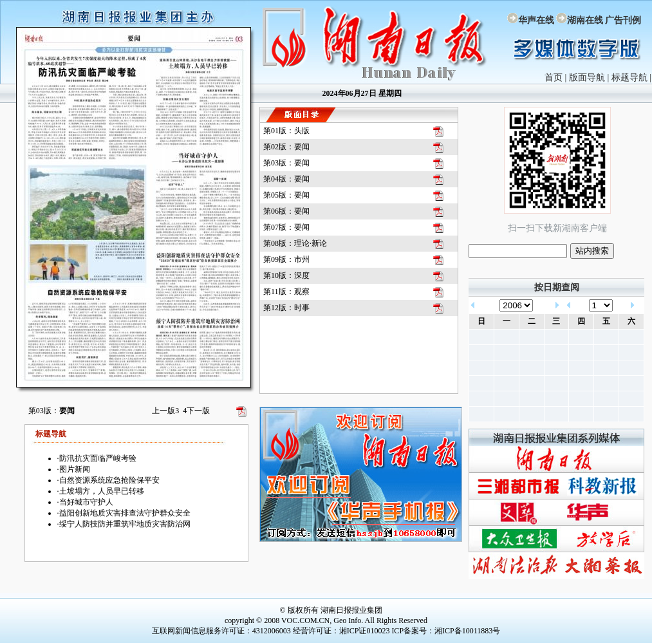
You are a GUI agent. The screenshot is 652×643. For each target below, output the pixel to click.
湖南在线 (585, 20)
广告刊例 (623, 20)
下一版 (196, 410)
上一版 (165, 410)
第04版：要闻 (286, 178)
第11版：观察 (286, 291)
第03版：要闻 (286, 162)
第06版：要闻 (286, 211)
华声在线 (536, 20)
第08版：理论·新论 (295, 243)
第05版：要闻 (286, 195)
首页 (554, 77)
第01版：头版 (286, 130)
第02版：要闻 (286, 146)
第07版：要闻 (286, 227)
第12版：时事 (286, 307)
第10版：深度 (286, 275)
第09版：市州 (286, 259)
